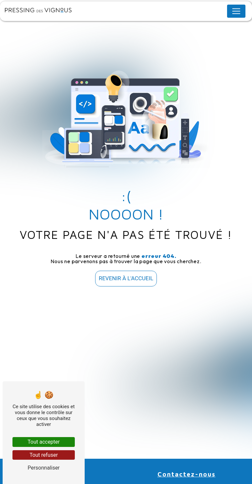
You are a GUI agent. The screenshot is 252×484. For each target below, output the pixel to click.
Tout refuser (44, 455)
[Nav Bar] (236, 11)
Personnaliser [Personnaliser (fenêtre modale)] (44, 468)
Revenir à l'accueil (126, 278)
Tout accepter (44, 442)
